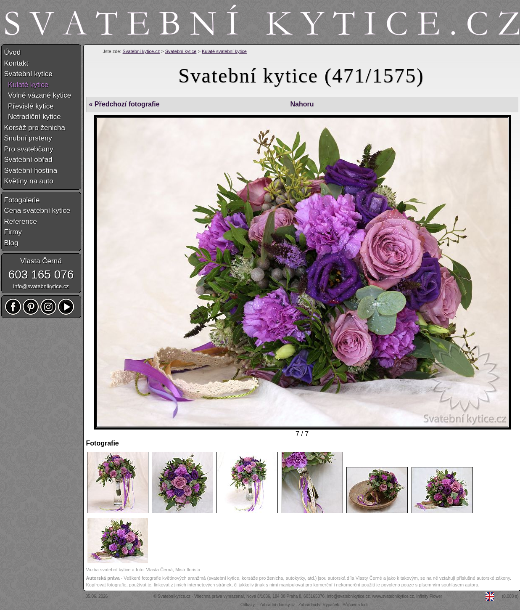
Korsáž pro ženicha (35, 128)
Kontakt (16, 63)
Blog (11, 243)
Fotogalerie (22, 200)
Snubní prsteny (28, 138)
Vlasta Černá (40, 261)
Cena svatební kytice (37, 211)
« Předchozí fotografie (124, 104)
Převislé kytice (29, 106)
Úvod (12, 52)
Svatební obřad (28, 160)
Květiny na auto (28, 181)
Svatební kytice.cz (141, 51)
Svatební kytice (181, 51)
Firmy (13, 232)
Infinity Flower (429, 596)
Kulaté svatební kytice (224, 51)
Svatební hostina (31, 171)
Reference (20, 221)
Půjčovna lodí (355, 604)
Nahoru (302, 104)
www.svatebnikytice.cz (393, 596)
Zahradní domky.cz (277, 604)
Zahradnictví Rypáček (318, 604)
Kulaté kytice (26, 85)
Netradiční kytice (32, 117)
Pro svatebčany (28, 149)
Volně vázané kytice (37, 95)
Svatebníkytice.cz (174, 596)
